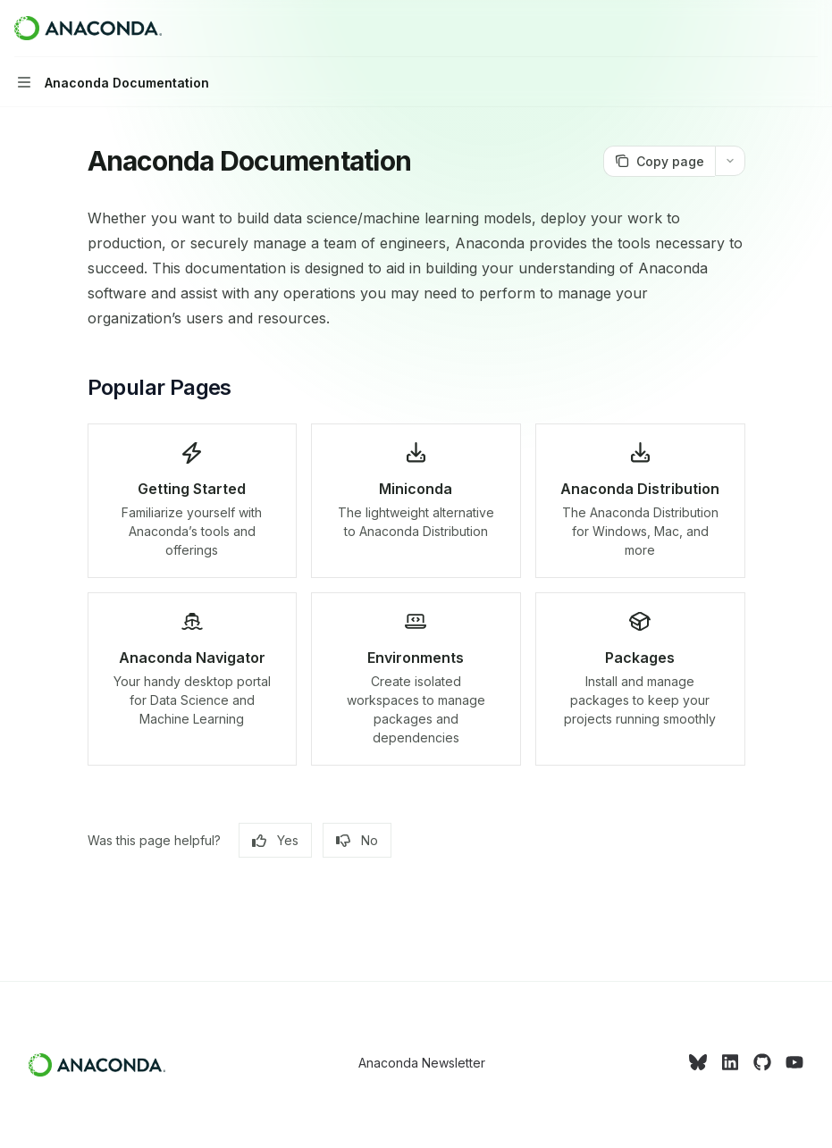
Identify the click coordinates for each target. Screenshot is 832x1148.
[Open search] (775, 28)
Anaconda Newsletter (421, 1062)
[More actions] (809, 28)
